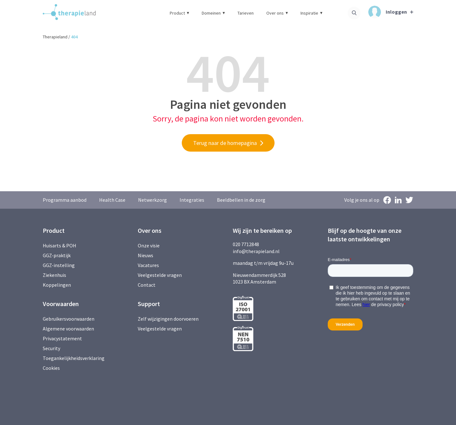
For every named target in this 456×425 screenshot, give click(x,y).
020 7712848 (246, 244)
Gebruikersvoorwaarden (68, 319)
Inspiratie (311, 13)
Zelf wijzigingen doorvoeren (169, 319)
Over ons (277, 13)
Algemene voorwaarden (68, 328)
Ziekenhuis (54, 275)
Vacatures (148, 265)
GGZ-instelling (59, 265)
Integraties (192, 200)
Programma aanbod (64, 200)
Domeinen (213, 13)
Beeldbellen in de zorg (241, 200)
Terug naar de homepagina (225, 143)
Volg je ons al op (361, 200)
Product (179, 13)
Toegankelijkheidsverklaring (73, 358)
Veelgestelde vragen (160, 275)
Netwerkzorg (152, 200)
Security (51, 348)
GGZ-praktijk (57, 255)
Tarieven (246, 13)
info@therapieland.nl (256, 251)
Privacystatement (62, 338)
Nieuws (145, 255)
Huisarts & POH (59, 245)
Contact (146, 285)
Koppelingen (57, 285)
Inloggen (387, 12)
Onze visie (149, 245)
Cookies (51, 368)
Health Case (112, 200)
